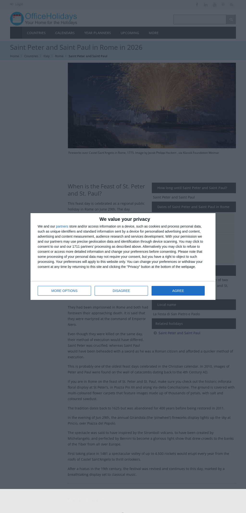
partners (62, 226)
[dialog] (123, 256)
